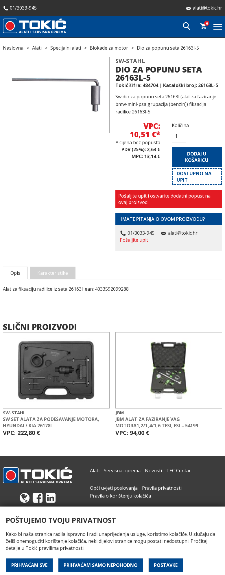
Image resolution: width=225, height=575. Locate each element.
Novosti (153, 470)
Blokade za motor (109, 48)
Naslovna (13, 48)
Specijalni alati (65, 48)
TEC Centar (178, 470)
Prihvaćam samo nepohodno (101, 565)
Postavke (166, 565)
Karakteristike (52, 273)
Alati (37, 48)
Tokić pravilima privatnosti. (54, 548)
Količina (179, 125)
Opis (15, 273)
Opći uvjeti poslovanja (114, 488)
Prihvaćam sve (29, 565)
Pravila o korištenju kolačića (120, 496)
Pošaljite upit (134, 240)
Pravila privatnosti (162, 488)
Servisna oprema (122, 470)
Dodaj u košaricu (197, 157)
